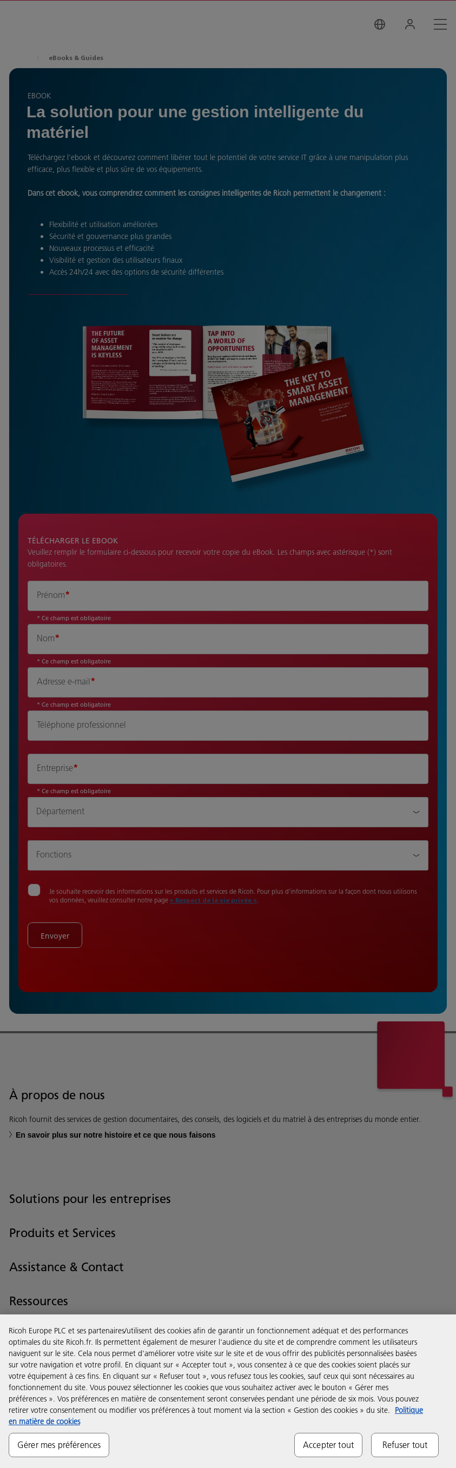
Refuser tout (405, 1444)
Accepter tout (328, 1444)
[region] (228, 1391)
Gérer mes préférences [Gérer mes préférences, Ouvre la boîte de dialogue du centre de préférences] (59, 1444)
